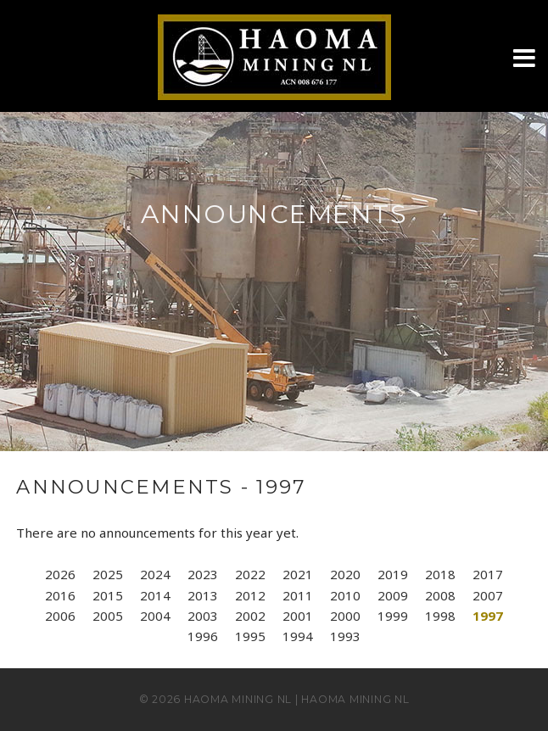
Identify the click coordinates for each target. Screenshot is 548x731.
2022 (250, 574)
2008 (440, 595)
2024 (155, 574)
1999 (392, 615)
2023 (202, 574)
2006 (60, 615)
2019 (392, 574)
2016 (60, 595)
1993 (345, 636)
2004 (155, 615)
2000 (345, 615)
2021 (297, 574)
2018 (440, 574)
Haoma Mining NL (238, 699)
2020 (345, 574)
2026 (60, 574)
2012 (250, 595)
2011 (297, 595)
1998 (440, 615)
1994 (297, 636)
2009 (392, 595)
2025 (107, 574)
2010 (345, 595)
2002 (250, 615)
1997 (488, 615)
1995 (250, 636)
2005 (107, 615)
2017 (488, 574)
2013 (202, 595)
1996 (202, 636)
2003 (202, 615)
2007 (488, 595)
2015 (107, 595)
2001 (297, 615)
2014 (155, 595)
